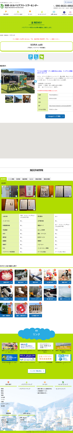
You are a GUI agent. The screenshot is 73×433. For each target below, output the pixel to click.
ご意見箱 (21, 420)
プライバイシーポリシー (25, 422)
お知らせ (3, 420)
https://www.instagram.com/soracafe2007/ (60, 105)
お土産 (3, 397)
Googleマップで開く (54, 116)
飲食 (2, 388)
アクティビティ (5, 403)
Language (68, 2)
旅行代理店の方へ (42, 393)
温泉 (2, 395)
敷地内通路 (47, 179)
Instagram (70, 13)
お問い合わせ (54, 14)
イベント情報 (4, 422)
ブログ (3, 417)
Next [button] (35, 81)
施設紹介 (6, 35)
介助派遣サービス (42, 391)
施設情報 (24, 179)
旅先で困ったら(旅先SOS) (45, 388)
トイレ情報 (11, 179)
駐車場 (18, 179)
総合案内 (3, 179)
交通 (2, 401)
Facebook (64, 13)
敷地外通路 (38, 179)
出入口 (31, 179)
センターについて (42, 14)
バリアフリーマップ (24, 388)
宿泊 (2, 393)
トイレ (3, 399)
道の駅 (3, 406)
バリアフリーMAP (18, 14)
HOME (1, 35)
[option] (18, 80)
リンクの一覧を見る (35, 371)
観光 (2, 391)
